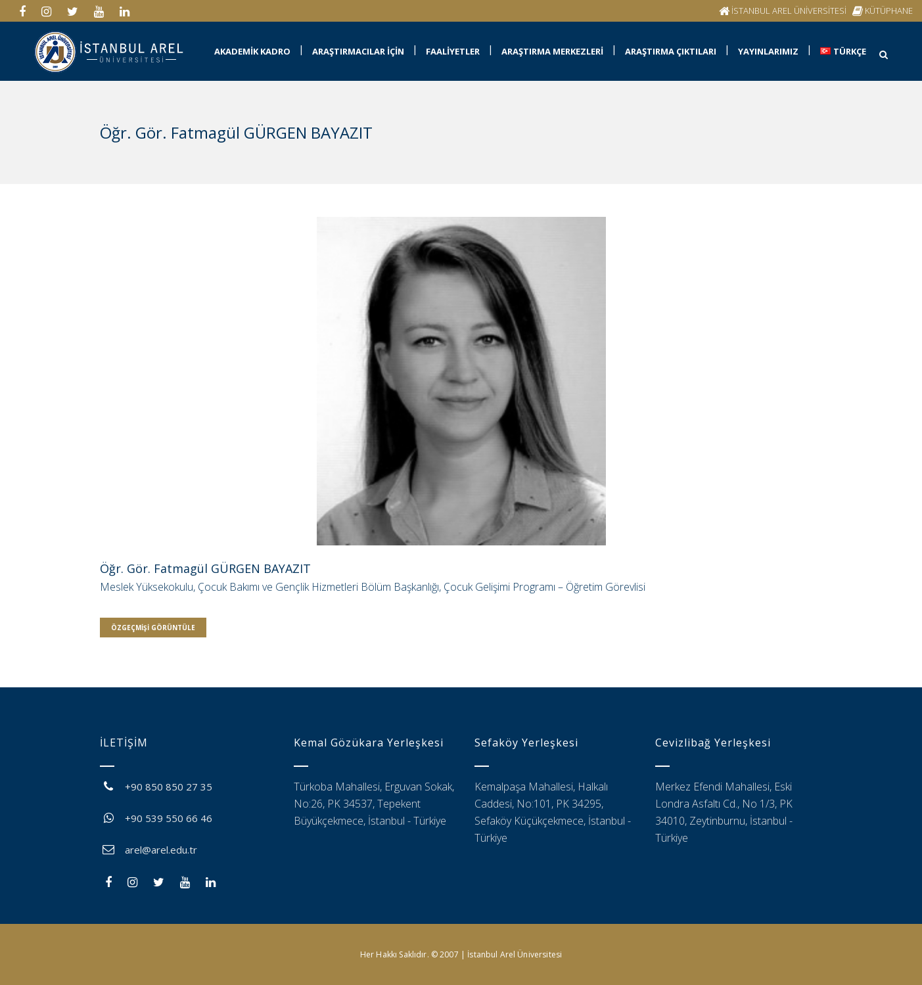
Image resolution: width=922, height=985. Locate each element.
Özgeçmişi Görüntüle (153, 627)
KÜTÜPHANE (889, 10)
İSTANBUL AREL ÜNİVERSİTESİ (788, 10)
